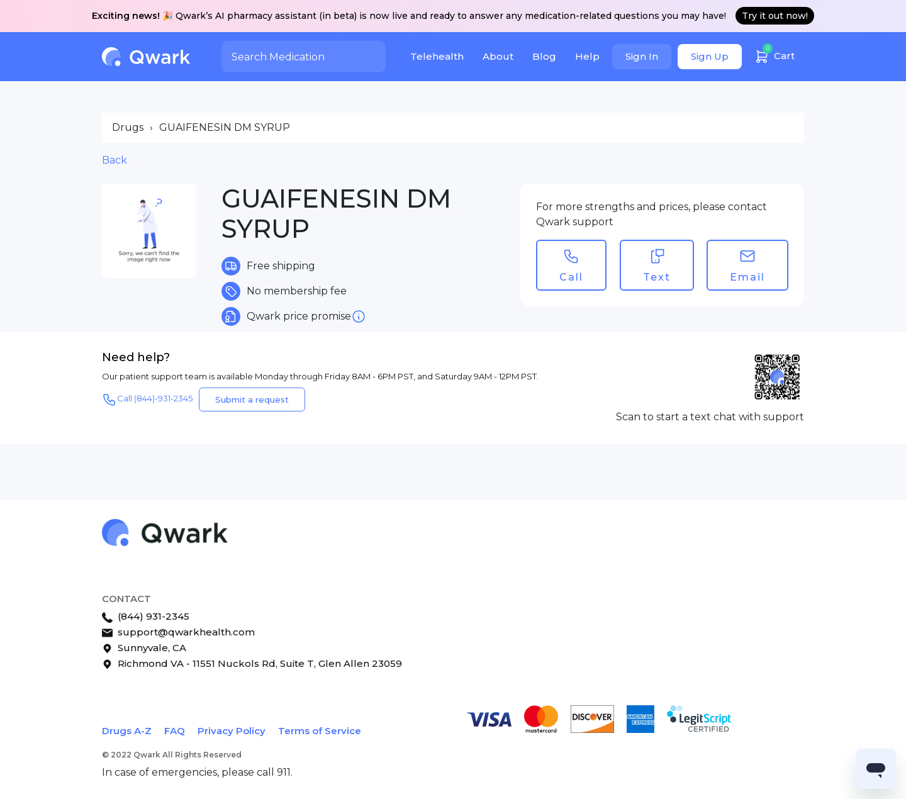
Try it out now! (775, 15)
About (498, 56)
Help (587, 56)
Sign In (641, 56)
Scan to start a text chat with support (710, 417)
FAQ (174, 731)
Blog (544, 56)
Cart (774, 54)
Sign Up (710, 56)
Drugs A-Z (127, 731)
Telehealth (437, 56)
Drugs (127, 127)
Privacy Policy (232, 731)
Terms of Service (319, 731)
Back (114, 160)
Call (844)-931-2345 (147, 399)
